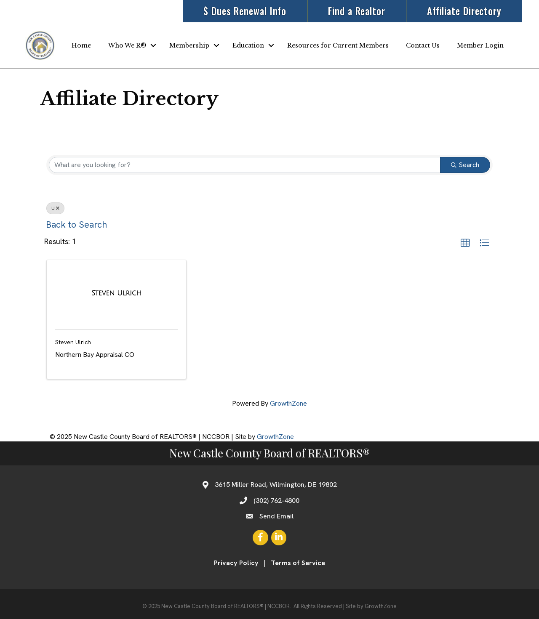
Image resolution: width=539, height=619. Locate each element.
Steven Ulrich (73, 342)
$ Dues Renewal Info (244, 11)
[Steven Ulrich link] (116, 293)
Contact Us (423, 45)
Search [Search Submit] (465, 164)
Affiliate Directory (464, 11)
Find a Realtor (356, 11)
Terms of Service (298, 562)
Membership (189, 45)
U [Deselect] (55, 208)
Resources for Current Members (338, 45)
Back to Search (76, 224)
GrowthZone (288, 403)
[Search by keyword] (244, 165)
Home (81, 45)
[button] (465, 243)
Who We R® (127, 45)
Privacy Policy (236, 562)
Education (248, 45)
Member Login (480, 45)
